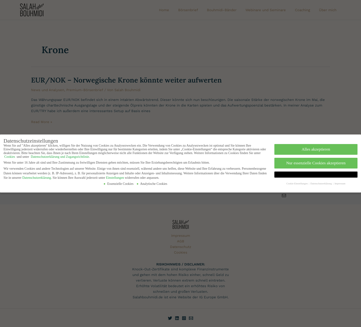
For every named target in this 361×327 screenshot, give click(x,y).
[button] (316, 173)
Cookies (10, 155)
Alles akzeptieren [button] (316, 148)
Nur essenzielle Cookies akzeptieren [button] (316, 161)
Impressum (340, 182)
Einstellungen (115, 176)
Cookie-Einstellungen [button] (297, 182)
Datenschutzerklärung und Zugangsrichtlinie (59, 155)
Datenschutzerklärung (36, 176)
